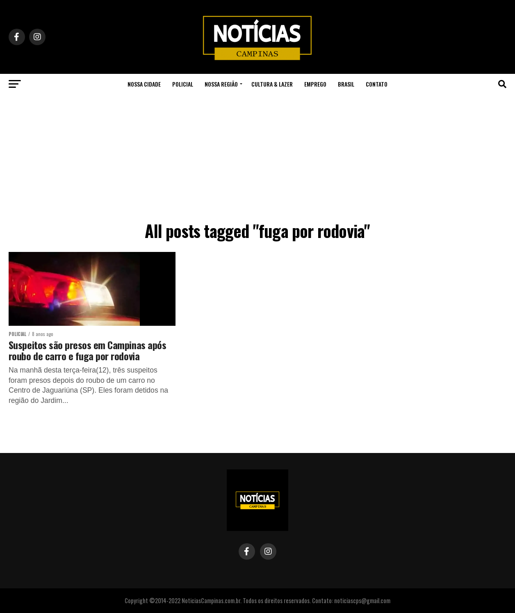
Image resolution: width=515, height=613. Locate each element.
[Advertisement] (257, 155)
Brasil (346, 84)
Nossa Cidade (144, 84)
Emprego (315, 84)
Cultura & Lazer (272, 84)
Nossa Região (221, 84)
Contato (376, 84)
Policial (182, 84)
